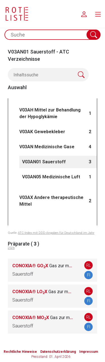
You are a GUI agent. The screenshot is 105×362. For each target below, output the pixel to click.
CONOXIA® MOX (42, 317)
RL (88, 265)
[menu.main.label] (98, 14)
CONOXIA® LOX (42, 291)
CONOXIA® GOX (42, 265)
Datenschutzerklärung (58, 352)
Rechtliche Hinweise (20, 352)
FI (88, 275)
